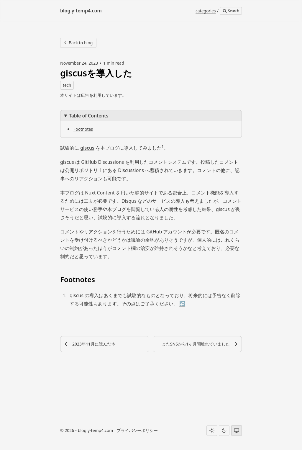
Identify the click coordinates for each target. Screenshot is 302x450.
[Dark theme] (224, 430)
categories (206, 11)
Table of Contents (88, 115)
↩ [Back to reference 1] (182, 303)
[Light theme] (211, 430)
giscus (87, 148)
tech (67, 85)
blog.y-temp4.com (95, 430)
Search (230, 10)
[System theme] (236, 430)
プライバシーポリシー (137, 430)
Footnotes (83, 129)
